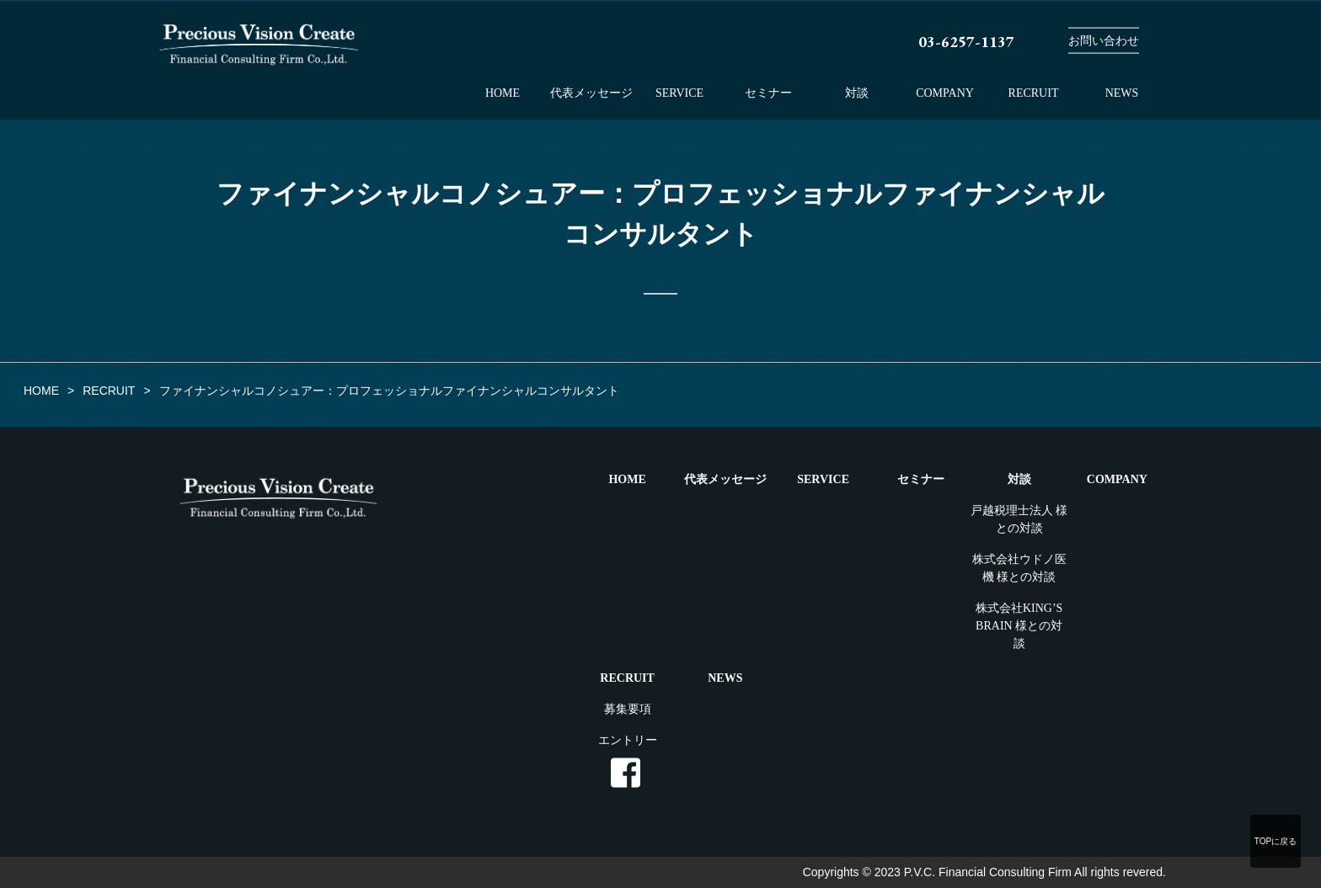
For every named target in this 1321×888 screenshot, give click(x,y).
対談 (857, 93)
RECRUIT (1033, 93)
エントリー (627, 740)
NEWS (1122, 93)
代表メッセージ (591, 93)
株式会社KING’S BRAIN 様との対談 (1019, 626)
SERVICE (679, 93)
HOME (502, 93)
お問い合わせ (1103, 41)
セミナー (768, 93)
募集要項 (627, 709)
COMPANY (945, 93)
